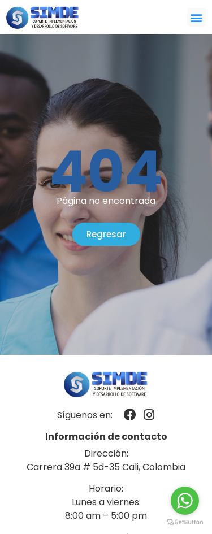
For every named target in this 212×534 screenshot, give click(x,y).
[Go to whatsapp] (185, 501)
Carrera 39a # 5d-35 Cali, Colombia (106, 467)
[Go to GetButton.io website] (185, 522)
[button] (196, 17)
